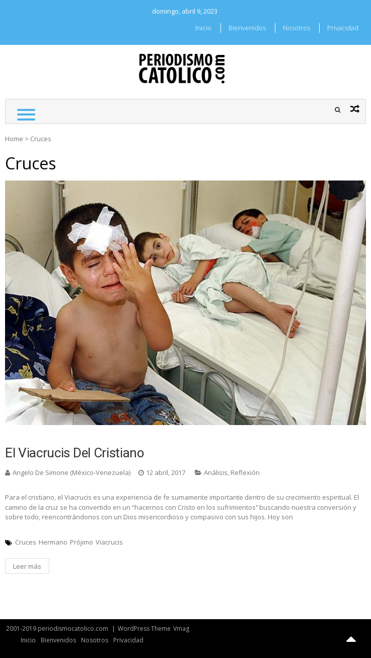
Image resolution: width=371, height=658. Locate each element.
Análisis (216, 472)
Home (14, 138)
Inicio (203, 27)
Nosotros (296, 27)
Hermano (53, 542)
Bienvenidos (247, 27)
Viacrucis (109, 542)
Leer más (27, 566)
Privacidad (342, 27)
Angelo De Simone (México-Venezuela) (71, 472)
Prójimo (81, 542)
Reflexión (245, 472)
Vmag (181, 628)
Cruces (25, 542)
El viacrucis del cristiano (74, 452)
